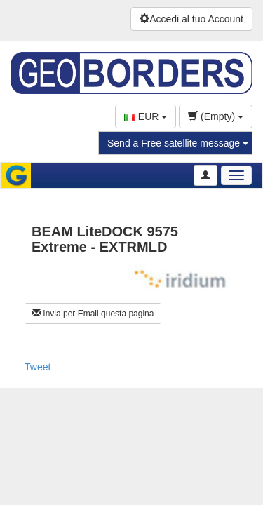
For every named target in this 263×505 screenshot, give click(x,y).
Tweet (37, 366)
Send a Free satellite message (177, 143)
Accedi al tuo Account (191, 19)
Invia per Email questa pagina (93, 313)
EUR (145, 116)
